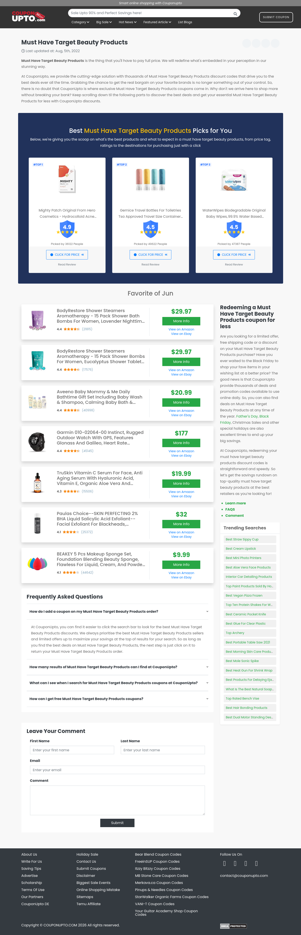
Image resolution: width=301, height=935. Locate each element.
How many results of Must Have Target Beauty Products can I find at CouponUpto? (103, 667)
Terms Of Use (33, 889)
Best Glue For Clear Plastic (246, 623)
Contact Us (86, 861)
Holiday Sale (87, 854)
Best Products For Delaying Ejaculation (255, 679)
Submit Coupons (91, 868)
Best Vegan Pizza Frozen (244, 595)
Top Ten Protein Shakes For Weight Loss (256, 605)
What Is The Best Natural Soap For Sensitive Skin (262, 689)
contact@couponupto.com (244, 875)
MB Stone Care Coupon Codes (161, 875)
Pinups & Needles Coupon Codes (164, 889)
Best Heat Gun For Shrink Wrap (249, 670)
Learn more (235, 503)
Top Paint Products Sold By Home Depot (256, 586)
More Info (181, 321)
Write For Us (31, 861)
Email (35, 760)
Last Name (130, 741)
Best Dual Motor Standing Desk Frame (255, 717)
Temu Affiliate (89, 903)
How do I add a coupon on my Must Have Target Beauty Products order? (94, 611)
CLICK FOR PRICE (67, 254)
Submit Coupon (276, 18)
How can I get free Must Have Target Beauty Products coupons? (86, 698)
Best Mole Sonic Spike (242, 661)
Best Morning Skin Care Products (251, 651)
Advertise (29, 875)
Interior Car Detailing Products (249, 576)
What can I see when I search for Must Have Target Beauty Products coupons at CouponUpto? (114, 682)
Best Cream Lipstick (241, 548)
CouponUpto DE (35, 903)
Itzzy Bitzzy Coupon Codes (157, 868)
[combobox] (154, 13)
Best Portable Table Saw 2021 (248, 642)
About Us (29, 854)
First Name (40, 741)
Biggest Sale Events (94, 882)
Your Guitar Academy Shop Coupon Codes (166, 912)
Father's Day (247, 416)
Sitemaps (85, 896)
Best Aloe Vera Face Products (248, 567)
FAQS (230, 509)
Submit (117, 822)
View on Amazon (181, 329)
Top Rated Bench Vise (242, 698)
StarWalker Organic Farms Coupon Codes (172, 896)
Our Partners (32, 896)
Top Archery (235, 633)
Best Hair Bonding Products (246, 708)
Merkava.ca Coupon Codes (159, 882)
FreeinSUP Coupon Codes (157, 861)
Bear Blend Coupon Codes (158, 854)
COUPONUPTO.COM (60, 925)
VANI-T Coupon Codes (155, 903)
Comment (39, 780)
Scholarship (31, 882)
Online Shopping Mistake (98, 889)
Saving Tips (31, 868)
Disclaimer (86, 875)
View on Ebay (181, 334)
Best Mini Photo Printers (243, 558)
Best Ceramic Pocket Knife (246, 614)
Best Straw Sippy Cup (242, 539)
